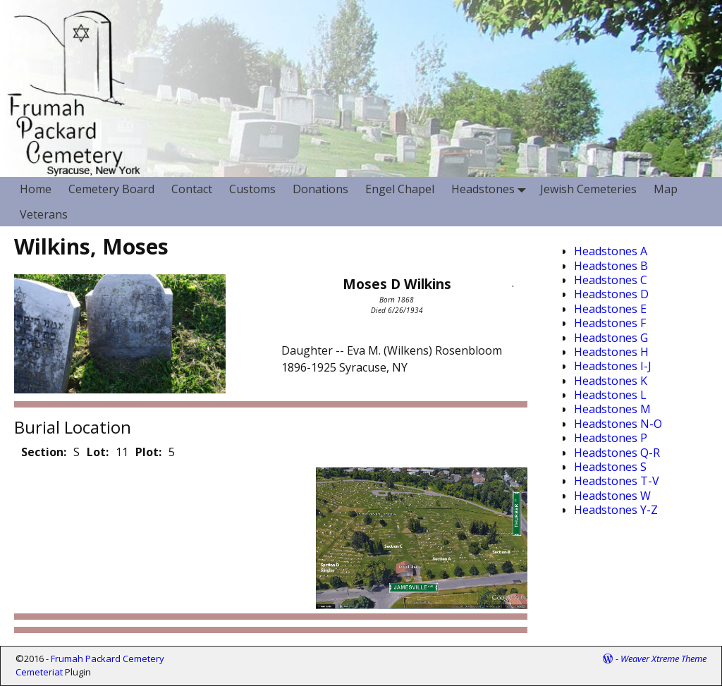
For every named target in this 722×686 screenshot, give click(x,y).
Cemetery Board (111, 189)
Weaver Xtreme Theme (663, 658)
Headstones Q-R (617, 452)
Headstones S (610, 466)
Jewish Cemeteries (588, 189)
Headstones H (611, 352)
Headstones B (611, 266)
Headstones (491, 189)
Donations (320, 189)
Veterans (44, 214)
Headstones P (610, 438)
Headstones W (612, 495)
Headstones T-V (616, 481)
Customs (252, 189)
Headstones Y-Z (616, 509)
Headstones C (610, 280)
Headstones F (610, 323)
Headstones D (611, 294)
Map (666, 189)
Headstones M (612, 409)
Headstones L (610, 395)
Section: (43, 452)
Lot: (98, 452)
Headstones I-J (612, 366)
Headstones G (611, 337)
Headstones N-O (618, 423)
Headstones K (610, 380)
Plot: (148, 452)
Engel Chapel (399, 189)
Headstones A (610, 251)
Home (35, 189)
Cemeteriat (39, 672)
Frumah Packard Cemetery (107, 658)
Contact (191, 189)
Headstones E (610, 309)
